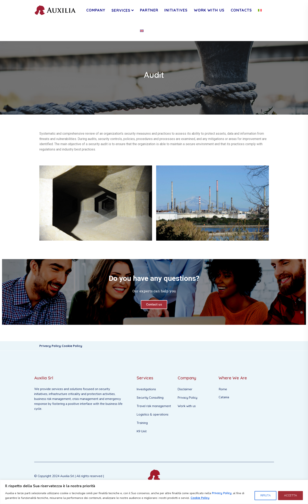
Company (96, 10)
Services (120, 10)
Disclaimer (185, 389)
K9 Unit (142, 431)
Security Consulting (150, 398)
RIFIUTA (265, 495)
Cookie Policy (200, 498)
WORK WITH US (209, 10)
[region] (154, 492)
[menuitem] (260, 10)
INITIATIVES (176, 10)
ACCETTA (290, 495)
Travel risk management (154, 406)
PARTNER (149, 10)
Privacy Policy (222, 493)
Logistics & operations (152, 414)
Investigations (146, 389)
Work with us (187, 406)
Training (142, 423)
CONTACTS (241, 10)
